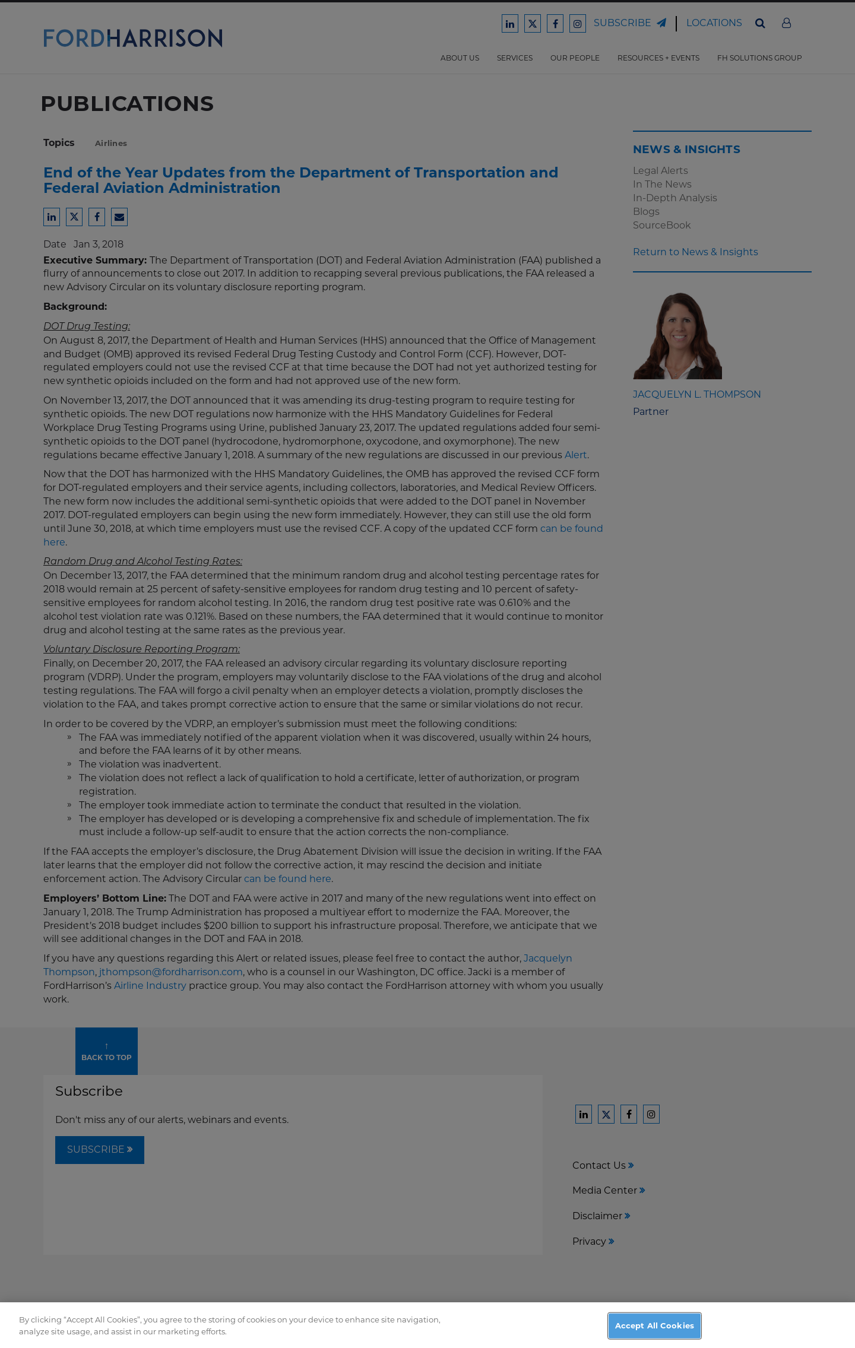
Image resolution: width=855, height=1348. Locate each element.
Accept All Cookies (654, 1330)
